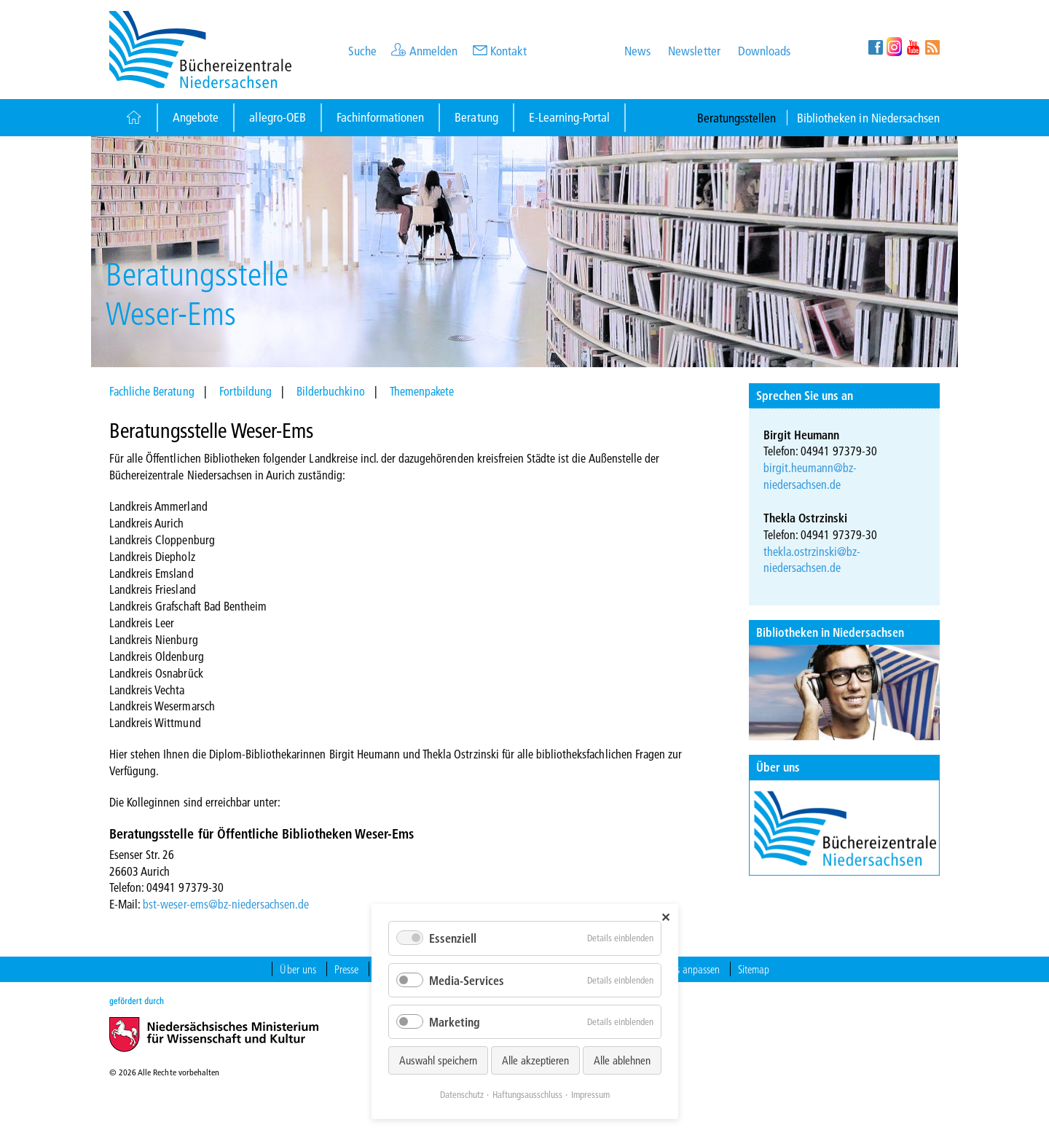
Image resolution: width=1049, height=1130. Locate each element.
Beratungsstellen (737, 117)
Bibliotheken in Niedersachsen (868, 117)
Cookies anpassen (684, 969)
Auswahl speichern (438, 1060)
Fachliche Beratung (152, 391)
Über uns (778, 766)
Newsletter (694, 50)
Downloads (764, 50)
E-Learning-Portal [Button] (569, 117)
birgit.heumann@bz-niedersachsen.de (810, 476)
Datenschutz (462, 1094)
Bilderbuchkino (330, 391)
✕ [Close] (665, 917)
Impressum (590, 1094)
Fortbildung (245, 391)
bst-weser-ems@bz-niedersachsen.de (226, 903)
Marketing (454, 1021)
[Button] (133, 117)
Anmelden (433, 50)
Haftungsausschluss (527, 1094)
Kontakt (508, 50)
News (637, 50)
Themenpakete (422, 391)
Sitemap (753, 969)
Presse (346, 969)
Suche (362, 50)
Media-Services (466, 980)
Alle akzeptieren (535, 1060)
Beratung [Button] (476, 117)
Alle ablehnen (622, 1060)
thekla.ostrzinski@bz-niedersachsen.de (812, 560)
